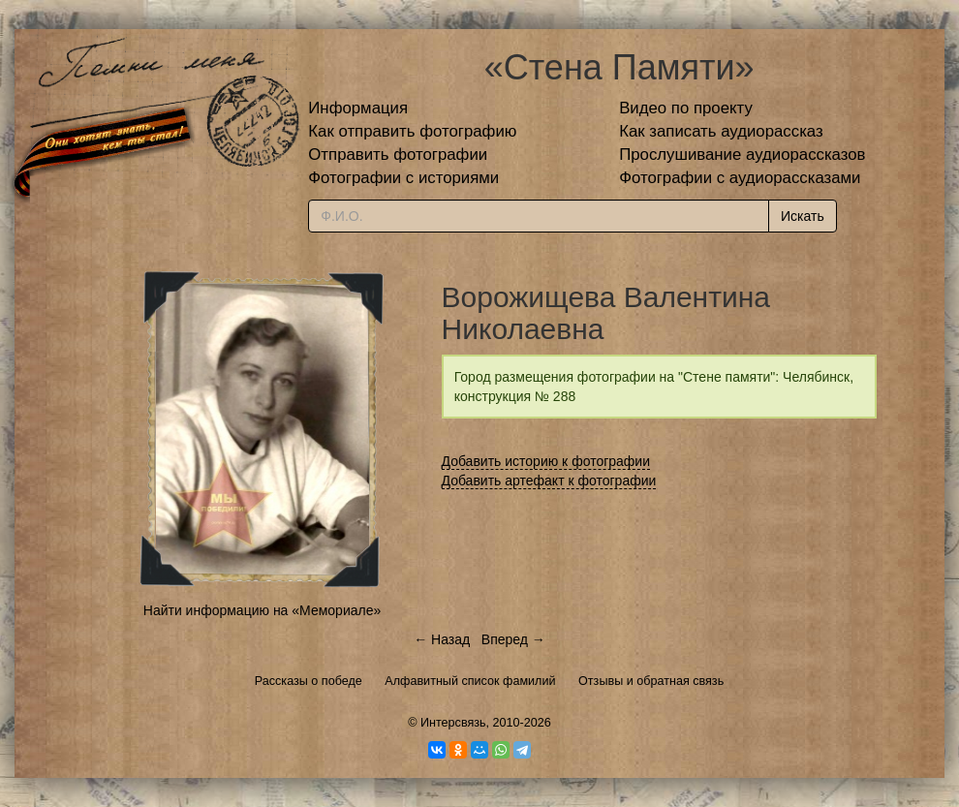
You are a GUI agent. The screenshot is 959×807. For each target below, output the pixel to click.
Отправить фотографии (397, 154)
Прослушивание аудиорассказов (742, 154)
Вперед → (513, 639)
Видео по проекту (686, 108)
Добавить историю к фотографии (546, 461)
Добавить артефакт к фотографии (549, 480)
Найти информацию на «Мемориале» (262, 610)
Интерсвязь (453, 722)
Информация (358, 108)
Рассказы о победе (308, 681)
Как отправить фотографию (412, 131)
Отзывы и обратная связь (651, 681)
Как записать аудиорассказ (721, 131)
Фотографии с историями (403, 178)
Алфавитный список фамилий (470, 681)
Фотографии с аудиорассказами (739, 178)
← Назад (442, 639)
